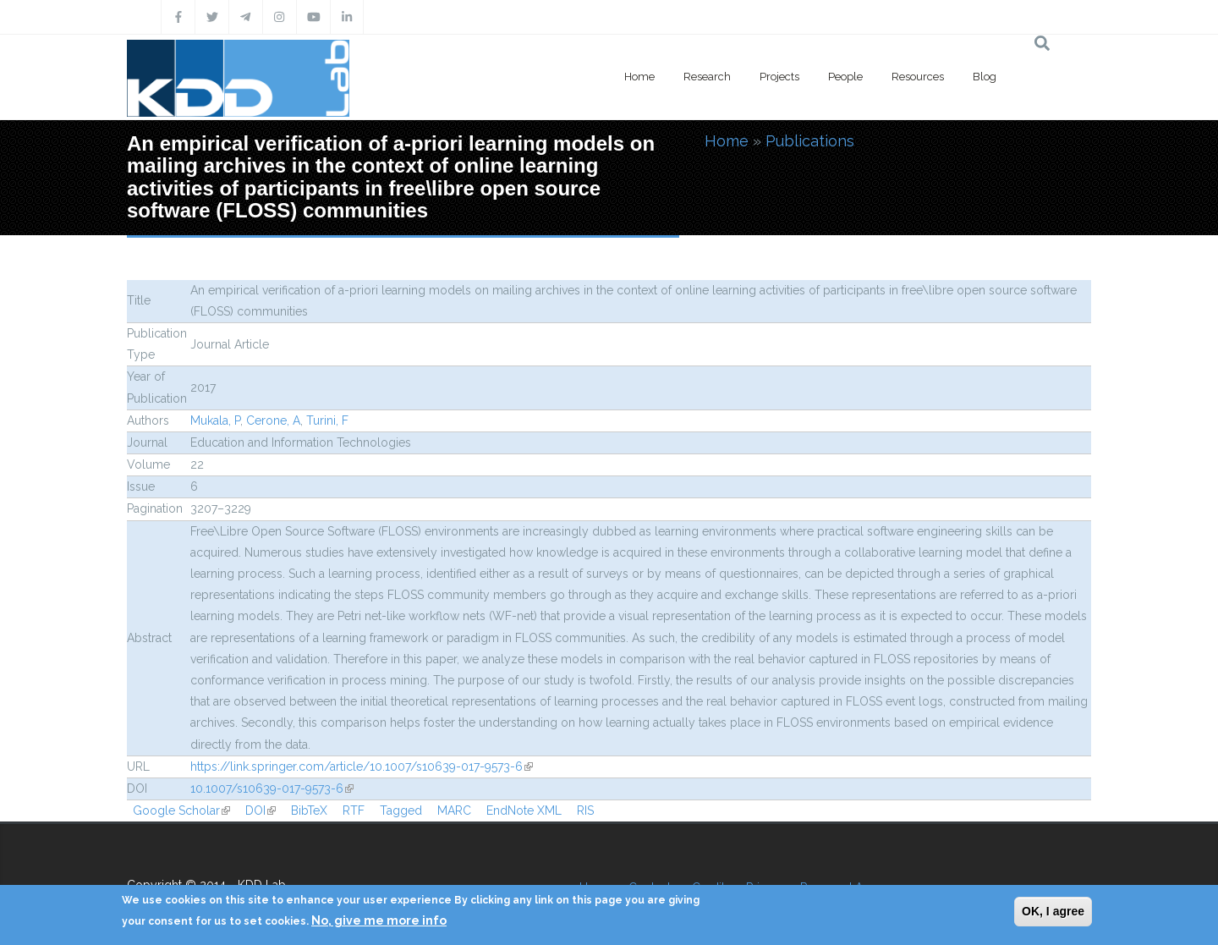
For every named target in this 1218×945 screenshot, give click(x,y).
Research (707, 76)
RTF (354, 810)
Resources (918, 76)
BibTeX (309, 810)
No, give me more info (379, 920)
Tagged (401, 810)
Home (639, 76)
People (845, 76)
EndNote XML (524, 810)
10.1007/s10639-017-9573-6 (272, 788)
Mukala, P (215, 420)
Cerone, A (273, 420)
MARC (454, 810)
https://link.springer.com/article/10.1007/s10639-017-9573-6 (361, 766)
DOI (260, 810)
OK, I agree (1053, 911)
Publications (809, 141)
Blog (984, 76)
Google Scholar (181, 810)
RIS (585, 810)
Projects (779, 76)
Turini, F (327, 420)
